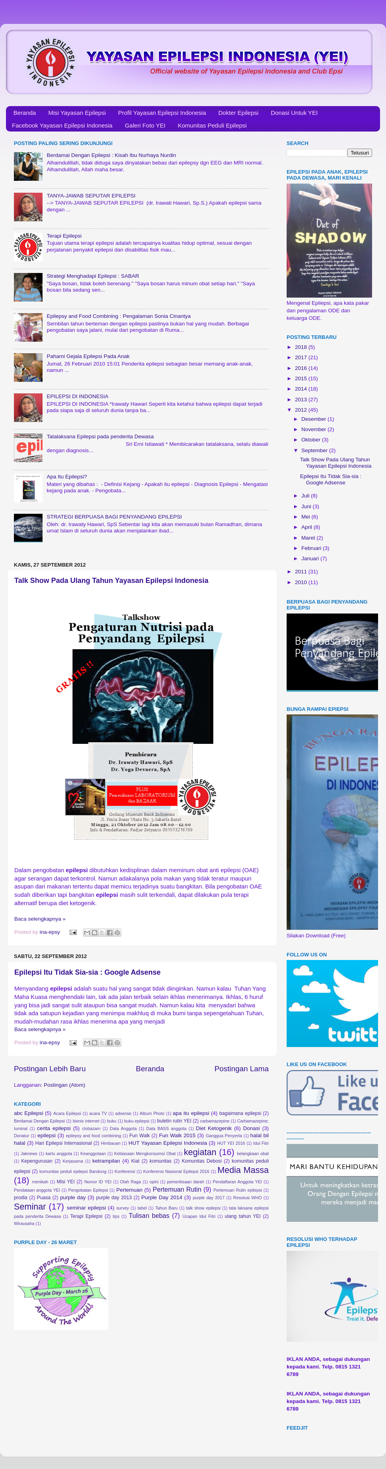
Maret (308, 538)
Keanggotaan (93, 1153)
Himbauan (110, 1143)
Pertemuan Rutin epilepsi (237, 1190)
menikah (40, 1181)
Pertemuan (129, 1190)
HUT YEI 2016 (231, 1143)
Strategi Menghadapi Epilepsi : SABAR (93, 276)
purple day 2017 (209, 1197)
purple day (72, 1197)
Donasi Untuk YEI (294, 112)
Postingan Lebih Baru (50, 1068)
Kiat (135, 1161)
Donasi (251, 1128)
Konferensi (124, 1171)
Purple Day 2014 (162, 1197)
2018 (301, 347)
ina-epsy (51, 932)
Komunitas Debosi (201, 1161)
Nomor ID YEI (98, 1181)
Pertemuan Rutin (177, 1189)
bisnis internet (86, 1121)
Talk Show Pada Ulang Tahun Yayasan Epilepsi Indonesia (111, 581)
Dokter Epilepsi (238, 112)
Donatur (21, 1135)
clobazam (91, 1128)
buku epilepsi (136, 1121)
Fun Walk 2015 (177, 1135)
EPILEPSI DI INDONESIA (77, 396)
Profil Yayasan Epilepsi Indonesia (162, 112)
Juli (306, 496)
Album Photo (152, 1113)
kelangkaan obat (253, 1153)
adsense (123, 1113)
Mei (306, 517)
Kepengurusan (36, 1161)
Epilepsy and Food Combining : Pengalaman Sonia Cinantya (118, 316)
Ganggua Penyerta (224, 1135)
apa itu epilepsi (191, 1113)
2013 (301, 400)
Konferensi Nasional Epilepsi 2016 (176, 1171)
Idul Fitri (261, 1143)
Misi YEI (66, 1181)
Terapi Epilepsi (64, 236)
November (314, 429)
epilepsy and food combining (93, 1135)
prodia (20, 1197)
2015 (301, 378)
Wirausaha (24, 1223)
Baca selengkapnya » (40, 919)
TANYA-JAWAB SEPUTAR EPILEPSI (91, 196)
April (307, 527)
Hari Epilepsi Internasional (63, 1143)
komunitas (160, 1161)
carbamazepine (214, 1121)
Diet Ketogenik (214, 1128)
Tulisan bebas (149, 1215)
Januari (310, 558)
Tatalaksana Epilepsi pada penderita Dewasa (100, 436)
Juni (307, 506)
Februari (312, 548)
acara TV (98, 1113)
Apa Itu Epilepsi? (67, 477)
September (315, 450)
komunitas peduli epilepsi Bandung (73, 1171)
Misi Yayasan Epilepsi (77, 112)
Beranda (25, 112)
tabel (142, 1208)
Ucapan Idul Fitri (198, 1216)
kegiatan (200, 1152)
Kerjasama (73, 1161)
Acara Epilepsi (67, 1113)
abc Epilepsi (28, 1113)
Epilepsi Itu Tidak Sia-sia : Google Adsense (87, 972)
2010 (301, 582)
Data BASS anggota (166, 1128)
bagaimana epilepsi (240, 1113)
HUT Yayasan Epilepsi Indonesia (167, 1143)
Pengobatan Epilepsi (88, 1190)
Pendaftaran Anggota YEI (237, 1181)
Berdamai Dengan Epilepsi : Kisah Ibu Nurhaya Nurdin (111, 155)
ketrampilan (106, 1161)
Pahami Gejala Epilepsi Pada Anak (88, 356)
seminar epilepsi (86, 1208)
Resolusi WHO (247, 1197)
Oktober (311, 440)
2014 (301, 389)
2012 (301, 410)
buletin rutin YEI (174, 1121)
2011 (301, 572)
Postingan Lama (241, 1068)
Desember (314, 419)
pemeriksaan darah (185, 1181)
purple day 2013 (114, 1197)
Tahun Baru (166, 1208)
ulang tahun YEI (242, 1216)
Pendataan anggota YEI (37, 1190)
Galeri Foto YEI (145, 125)
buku (111, 1121)
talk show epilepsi (203, 1208)
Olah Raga (130, 1181)
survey (122, 1208)
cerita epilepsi (54, 1128)
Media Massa (243, 1170)
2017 (301, 357)
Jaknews (29, 1153)
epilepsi (46, 1135)
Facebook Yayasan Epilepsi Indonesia (62, 125)
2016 (301, 368)
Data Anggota (123, 1128)
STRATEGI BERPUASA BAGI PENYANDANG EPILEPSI (114, 517)
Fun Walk (139, 1135)
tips (116, 1216)
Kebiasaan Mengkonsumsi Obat (145, 1153)
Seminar (30, 1207)
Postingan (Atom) (64, 1085)
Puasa (43, 1197)
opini (154, 1181)
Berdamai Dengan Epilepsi (39, 1121)
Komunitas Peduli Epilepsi (212, 125)
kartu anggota (59, 1153)
